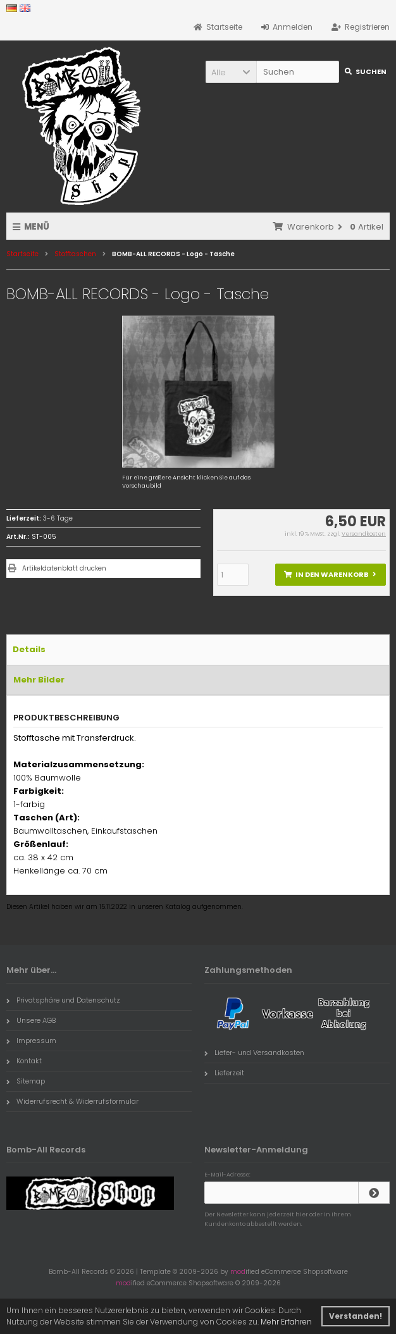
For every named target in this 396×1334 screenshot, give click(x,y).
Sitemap (25, 1081)
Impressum (31, 1040)
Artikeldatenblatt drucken (64, 568)
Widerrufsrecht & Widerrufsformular (72, 1101)
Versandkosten (364, 534)
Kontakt (24, 1061)
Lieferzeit (224, 1073)
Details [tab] (29, 649)
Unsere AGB (31, 1020)
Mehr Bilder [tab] (39, 680)
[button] (231, 72)
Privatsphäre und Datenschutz (63, 1000)
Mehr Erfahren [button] (286, 1321)
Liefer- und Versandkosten (254, 1052)
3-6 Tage (58, 518)
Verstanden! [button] (355, 1316)
